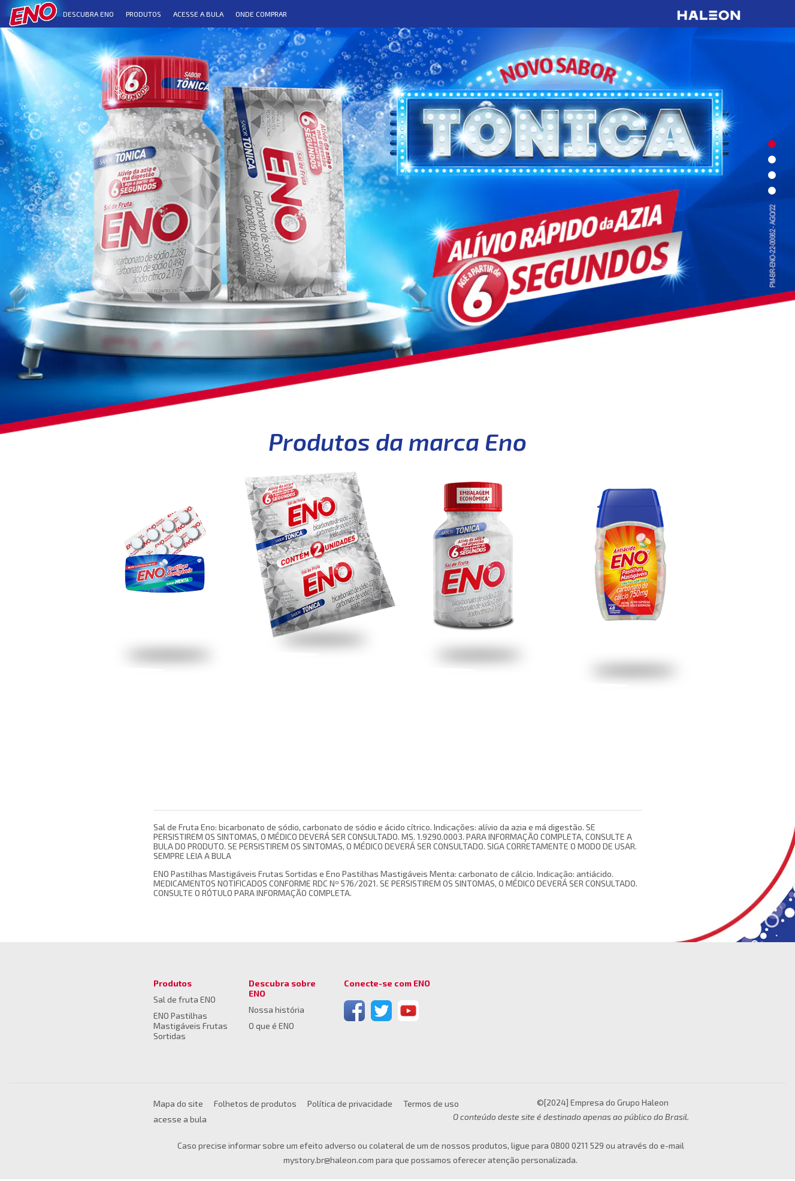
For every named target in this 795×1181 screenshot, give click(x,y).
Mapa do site (178, 1105)
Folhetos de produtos (255, 1105)
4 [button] (772, 191)
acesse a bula (180, 1121)
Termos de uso (431, 1105)
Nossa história (276, 1011)
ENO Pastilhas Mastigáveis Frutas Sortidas (190, 1027)
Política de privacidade (349, 1105)
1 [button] (772, 144)
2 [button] (772, 159)
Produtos (172, 985)
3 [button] (772, 175)
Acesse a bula (198, 14)
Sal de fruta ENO (184, 1001)
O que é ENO (271, 1027)
